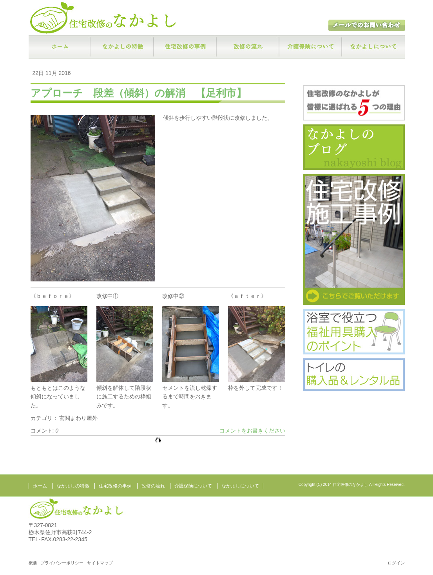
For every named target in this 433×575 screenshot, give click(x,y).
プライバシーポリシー (61, 562)
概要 (33, 562)
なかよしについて (373, 47)
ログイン (396, 562)
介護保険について (310, 47)
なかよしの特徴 (122, 47)
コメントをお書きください (252, 430)
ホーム (60, 47)
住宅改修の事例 (185, 47)
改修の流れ (248, 47)
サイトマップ (100, 562)
